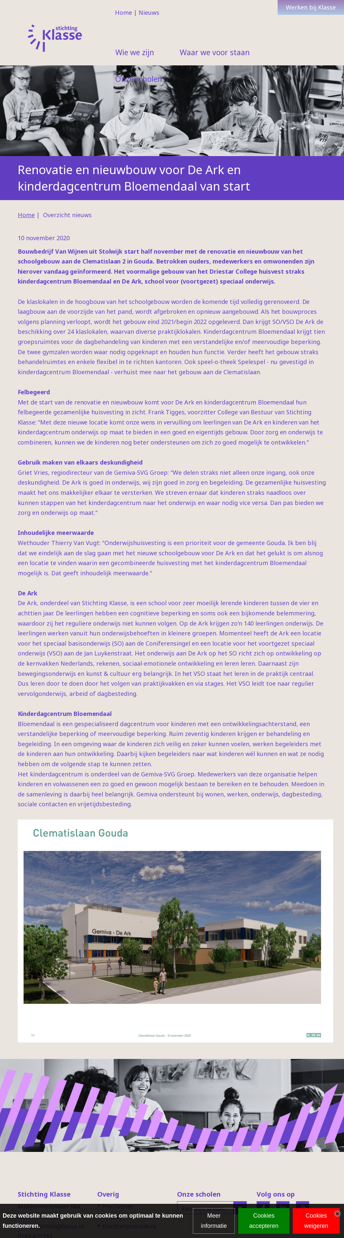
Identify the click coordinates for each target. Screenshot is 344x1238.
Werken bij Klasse (311, 7)
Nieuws (149, 12)
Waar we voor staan (215, 52)
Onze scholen (138, 79)
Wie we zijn (134, 52)
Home (123, 12)
